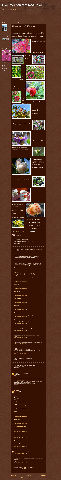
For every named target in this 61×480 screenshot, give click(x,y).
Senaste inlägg (14, 475)
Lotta (15, 248)
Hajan (15, 272)
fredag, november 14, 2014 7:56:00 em (20, 393)
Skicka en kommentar (16, 470)
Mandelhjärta (16, 419)
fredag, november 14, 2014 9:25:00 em (20, 401)
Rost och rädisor (17, 372)
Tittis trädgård (16, 291)
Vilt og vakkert (16, 346)
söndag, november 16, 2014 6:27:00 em (20, 462)
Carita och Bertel (17, 298)
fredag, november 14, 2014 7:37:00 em (20, 387)
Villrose (15, 434)
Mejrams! (16, 284)
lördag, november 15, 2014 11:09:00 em (20, 453)
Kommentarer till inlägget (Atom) (21, 477)
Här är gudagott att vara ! (18, 380)
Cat (15, 326)
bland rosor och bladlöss (35, 224)
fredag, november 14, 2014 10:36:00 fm (20, 288)
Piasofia (15, 449)
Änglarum (16, 305)
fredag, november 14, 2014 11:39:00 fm (20, 309)
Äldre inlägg (43, 475)
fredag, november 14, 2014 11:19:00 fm (20, 302)
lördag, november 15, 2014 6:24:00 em (20, 437)
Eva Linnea (16, 312)
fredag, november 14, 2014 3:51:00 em (20, 330)
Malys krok (16, 333)
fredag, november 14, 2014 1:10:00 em (20, 323)
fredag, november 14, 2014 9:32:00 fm (20, 244)
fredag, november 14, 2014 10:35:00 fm (20, 281)
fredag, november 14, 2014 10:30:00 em (20, 423)
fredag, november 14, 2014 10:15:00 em (20, 416)
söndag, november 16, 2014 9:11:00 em (20, 468)
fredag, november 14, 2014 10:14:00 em (20, 408)
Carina (15, 440)
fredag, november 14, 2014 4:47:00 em (20, 368)
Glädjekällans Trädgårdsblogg (19, 426)
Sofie (15, 396)
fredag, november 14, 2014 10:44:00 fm (20, 295)
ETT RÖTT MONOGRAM (18, 262)
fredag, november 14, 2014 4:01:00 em (20, 353)
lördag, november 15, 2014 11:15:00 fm (20, 431)
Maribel (15, 340)
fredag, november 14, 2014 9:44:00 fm (20, 251)
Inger (15, 404)
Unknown (16, 390)
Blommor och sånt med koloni (23, 5)
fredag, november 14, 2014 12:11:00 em (20, 316)
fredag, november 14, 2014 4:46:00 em (20, 360)
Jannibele (16, 364)
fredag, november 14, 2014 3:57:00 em (20, 343)
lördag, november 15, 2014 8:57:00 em (20, 446)
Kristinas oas (16, 411)
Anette (15, 255)
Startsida (29, 475)
